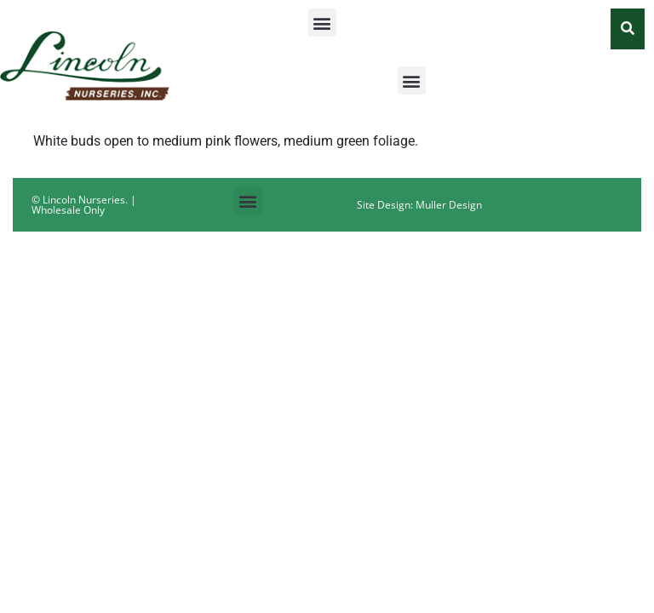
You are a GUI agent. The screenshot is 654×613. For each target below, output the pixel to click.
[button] (322, 23)
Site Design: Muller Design (419, 205)
